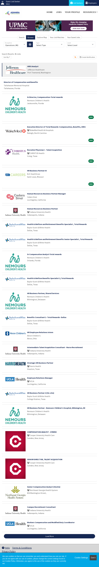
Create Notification (87, 57)
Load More (49, 536)
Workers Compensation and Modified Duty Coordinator (51, 522)
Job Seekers (76, 2)
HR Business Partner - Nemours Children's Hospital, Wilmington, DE (56, 408)
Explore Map (42, 37)
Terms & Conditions (22, 547)
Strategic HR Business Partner (40, 363)
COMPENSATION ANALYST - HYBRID (42, 432)
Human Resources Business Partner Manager (46, 193)
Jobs (59, 12)
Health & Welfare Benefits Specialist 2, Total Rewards (50, 278)
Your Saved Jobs (73, 37)
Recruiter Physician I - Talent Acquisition (44, 150)
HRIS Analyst (32, 66)
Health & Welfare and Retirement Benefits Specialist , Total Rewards (57, 224)
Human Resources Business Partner (42, 208)
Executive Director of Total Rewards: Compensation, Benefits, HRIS (56, 127)
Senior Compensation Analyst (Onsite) (43, 487)
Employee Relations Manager (40, 378)
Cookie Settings (81, 558)
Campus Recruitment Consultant (41, 507)
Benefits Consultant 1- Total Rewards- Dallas (46, 317)
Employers (91, 2)
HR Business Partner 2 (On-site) (40, 393)
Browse (30, 37)
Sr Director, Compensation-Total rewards (45, 97)
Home (50, 12)
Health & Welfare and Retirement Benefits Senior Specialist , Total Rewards (60, 239)
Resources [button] (89, 12)
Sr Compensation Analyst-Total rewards (44, 254)
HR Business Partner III (37, 170)
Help (6, 547)
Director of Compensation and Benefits (21, 82)
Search (21, 37)
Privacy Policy (9, 551)
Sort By (6, 57)
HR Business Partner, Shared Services (43, 293)
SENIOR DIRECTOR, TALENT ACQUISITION (44, 459)
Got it (93, 558)
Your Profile (72, 12)
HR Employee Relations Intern (40, 332)
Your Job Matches (57, 37)
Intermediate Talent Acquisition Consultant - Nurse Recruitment (55, 347)
